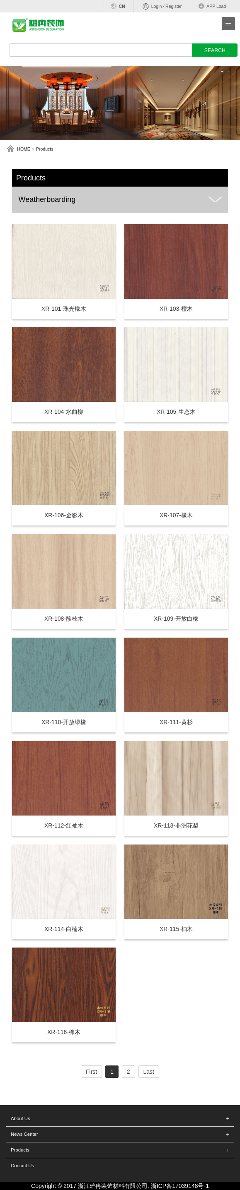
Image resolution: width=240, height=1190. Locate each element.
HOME (23, 148)
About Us (20, 1118)
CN (122, 6)
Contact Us (22, 1165)
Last (148, 1071)
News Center (24, 1134)
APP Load (216, 6)
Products (44, 148)
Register (173, 6)
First (91, 1071)
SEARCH (214, 50)
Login (156, 6)
